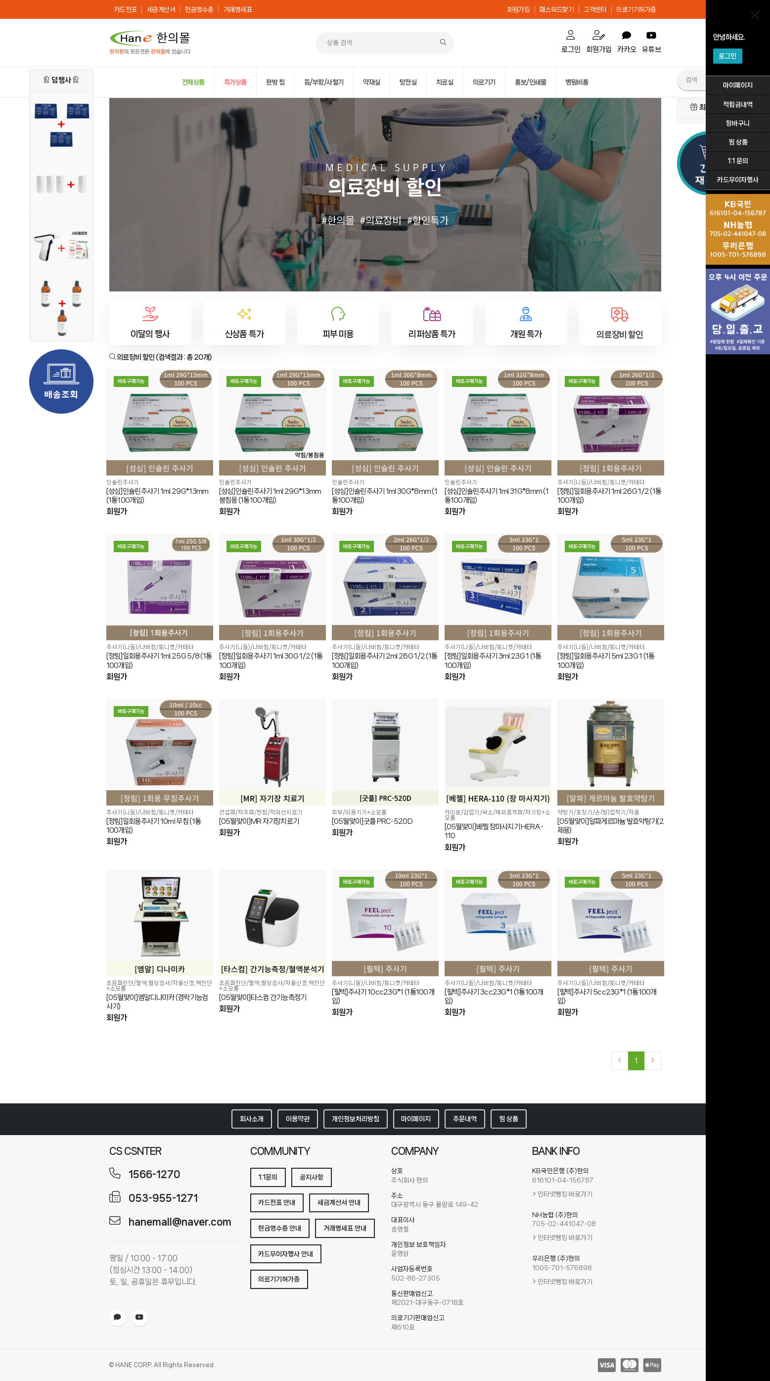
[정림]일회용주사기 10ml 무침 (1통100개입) (153, 825)
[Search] (443, 42)
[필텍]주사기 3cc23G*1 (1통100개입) (494, 996)
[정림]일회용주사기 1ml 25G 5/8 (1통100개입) (159, 660)
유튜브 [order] (651, 42)
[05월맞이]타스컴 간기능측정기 (263, 997)
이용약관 (298, 1118)
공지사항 (311, 1177)
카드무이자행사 (738, 179)
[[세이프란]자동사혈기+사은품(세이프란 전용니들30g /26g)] (61, 251)
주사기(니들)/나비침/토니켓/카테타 (601, 482)
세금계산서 (161, 9)
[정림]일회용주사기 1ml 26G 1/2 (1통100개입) (609, 495)
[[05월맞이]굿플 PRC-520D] (385, 752)
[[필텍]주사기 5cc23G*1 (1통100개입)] (610, 922)
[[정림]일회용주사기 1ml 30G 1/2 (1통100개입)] (272, 586)
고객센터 (595, 9)
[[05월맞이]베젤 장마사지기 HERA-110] (498, 752)
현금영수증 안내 (279, 1228)
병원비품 (576, 82)
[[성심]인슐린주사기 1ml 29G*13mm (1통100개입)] (159, 422)
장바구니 (738, 123)
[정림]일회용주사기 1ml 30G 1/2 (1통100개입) (271, 660)
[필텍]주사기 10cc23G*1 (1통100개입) (383, 996)
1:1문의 (267, 1177)
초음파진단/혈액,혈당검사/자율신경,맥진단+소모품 (159, 985)
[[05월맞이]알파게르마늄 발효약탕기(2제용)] (610, 752)
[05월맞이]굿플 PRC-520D (372, 821)
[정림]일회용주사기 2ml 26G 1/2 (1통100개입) (385, 660)
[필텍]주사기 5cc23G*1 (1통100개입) (607, 996)
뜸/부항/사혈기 (324, 82)
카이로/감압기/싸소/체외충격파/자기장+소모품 (497, 815)
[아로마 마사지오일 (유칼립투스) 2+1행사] (61, 312)
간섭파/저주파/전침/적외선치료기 (261, 812)
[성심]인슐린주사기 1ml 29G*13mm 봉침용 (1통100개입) (270, 495)
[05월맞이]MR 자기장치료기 (259, 821)
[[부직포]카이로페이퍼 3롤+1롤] (61, 190)
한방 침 (275, 82)
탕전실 (408, 82)
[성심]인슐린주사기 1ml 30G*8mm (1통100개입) (385, 495)
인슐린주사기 (122, 482)
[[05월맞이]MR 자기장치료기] (272, 752)
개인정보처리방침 (355, 1118)
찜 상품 (738, 142)
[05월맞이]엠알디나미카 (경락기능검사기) (157, 1002)
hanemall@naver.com (180, 1222)
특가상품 (235, 82)
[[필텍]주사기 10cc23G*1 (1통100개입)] (385, 922)
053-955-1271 (163, 1198)
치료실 (444, 82)
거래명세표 (238, 9)
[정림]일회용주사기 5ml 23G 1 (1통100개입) (606, 660)
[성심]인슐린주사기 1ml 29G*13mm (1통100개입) (157, 495)
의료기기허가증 (636, 9)
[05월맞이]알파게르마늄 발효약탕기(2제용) (610, 825)
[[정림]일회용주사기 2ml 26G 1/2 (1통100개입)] (385, 586)
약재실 (371, 82)
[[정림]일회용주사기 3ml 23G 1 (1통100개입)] (498, 586)
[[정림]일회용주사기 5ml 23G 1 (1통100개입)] (610, 586)
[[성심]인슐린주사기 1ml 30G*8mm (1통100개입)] (385, 422)
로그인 (727, 55)
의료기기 (484, 82)
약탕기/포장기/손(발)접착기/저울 (598, 812)
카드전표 (125, 9)
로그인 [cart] (571, 41)
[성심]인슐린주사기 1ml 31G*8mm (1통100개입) (497, 495)
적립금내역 (738, 104)
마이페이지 (738, 85)
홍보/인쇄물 (530, 82)
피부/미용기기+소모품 (359, 812)
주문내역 (465, 1118)
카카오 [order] (626, 42)
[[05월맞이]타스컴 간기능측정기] (272, 922)
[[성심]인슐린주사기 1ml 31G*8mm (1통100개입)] (498, 422)
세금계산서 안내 (339, 1202)
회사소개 (252, 1118)
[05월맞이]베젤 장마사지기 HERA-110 (494, 831)
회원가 (116, 511)
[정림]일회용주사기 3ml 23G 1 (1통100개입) (493, 660)
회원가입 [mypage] (599, 41)
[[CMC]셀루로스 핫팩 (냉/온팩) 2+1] (61, 128)
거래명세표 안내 (344, 1228)
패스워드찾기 (557, 9)
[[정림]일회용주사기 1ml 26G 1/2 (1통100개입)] (610, 422)
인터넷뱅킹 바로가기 (565, 1194)
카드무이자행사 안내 (285, 1253)
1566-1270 (155, 1174)
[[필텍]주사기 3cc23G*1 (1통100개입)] (498, 922)
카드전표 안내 (276, 1202)
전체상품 (193, 82)
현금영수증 (199, 9)
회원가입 (518, 9)
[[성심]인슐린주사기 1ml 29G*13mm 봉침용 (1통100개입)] (272, 422)
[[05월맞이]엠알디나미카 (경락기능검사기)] (159, 922)
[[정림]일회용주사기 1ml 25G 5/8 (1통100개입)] (159, 586)
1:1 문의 (737, 160)
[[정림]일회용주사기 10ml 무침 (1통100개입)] (159, 752)
